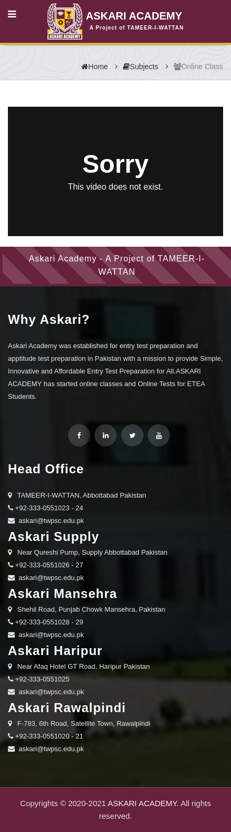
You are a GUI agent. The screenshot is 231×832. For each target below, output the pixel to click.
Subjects (140, 66)
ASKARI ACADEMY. (143, 803)
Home (94, 66)
